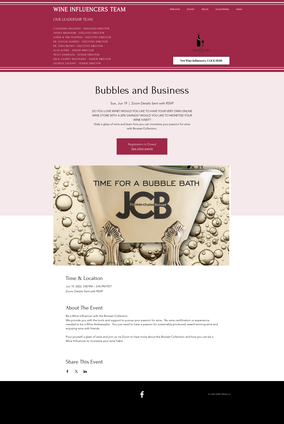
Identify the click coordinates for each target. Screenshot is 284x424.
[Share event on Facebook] (67, 371)
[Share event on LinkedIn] (85, 371)
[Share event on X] (76, 371)
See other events (142, 148)
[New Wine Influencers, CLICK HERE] (201, 61)
